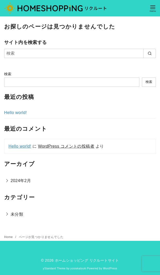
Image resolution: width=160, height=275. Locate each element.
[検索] (80, 53)
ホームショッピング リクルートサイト (87, 260)
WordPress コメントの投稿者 (66, 146)
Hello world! (15, 112)
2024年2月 (21, 180)
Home (9, 237)
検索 (8, 74)
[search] (149, 53)
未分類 (17, 214)
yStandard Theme (54, 268)
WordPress (110, 268)
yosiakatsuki (78, 268)
